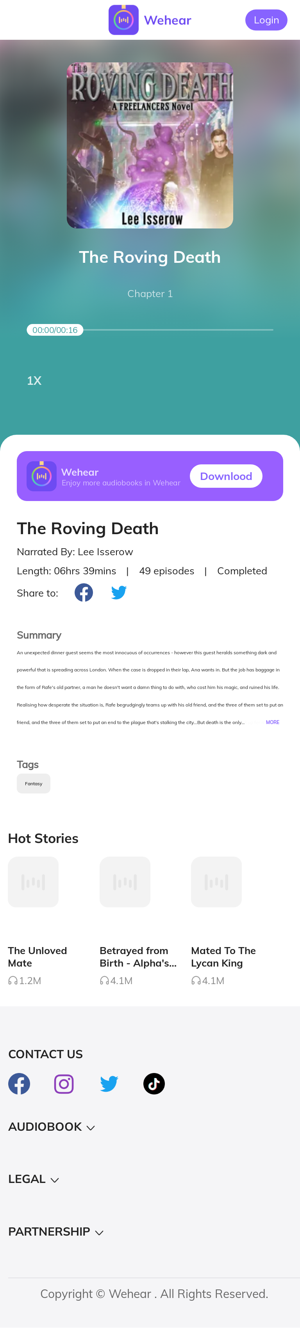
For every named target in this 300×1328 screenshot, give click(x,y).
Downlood (226, 476)
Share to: (37, 592)
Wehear (167, 20)
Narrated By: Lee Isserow (75, 551)
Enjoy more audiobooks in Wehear (120, 482)
